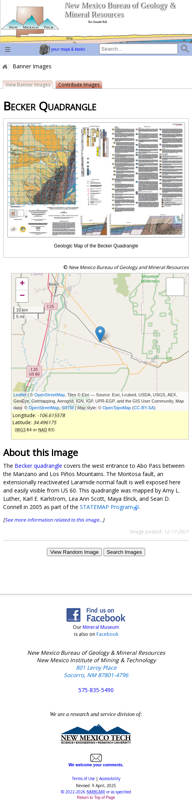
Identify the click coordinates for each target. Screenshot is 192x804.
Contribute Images (79, 84)
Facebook (107, 634)
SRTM (67, 407)
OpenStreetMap (49, 394)
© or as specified (96, 792)
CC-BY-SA (144, 407)
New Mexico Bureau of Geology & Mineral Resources (119, 9)
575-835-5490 (96, 690)
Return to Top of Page (96, 797)
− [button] (22, 296)
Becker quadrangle (38, 465)
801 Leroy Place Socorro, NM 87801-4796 (96, 671)
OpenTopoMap (117, 407)
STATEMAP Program (106, 507)
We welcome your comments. (96, 762)
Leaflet (19, 394)
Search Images (124, 552)
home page (29, 21)
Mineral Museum (100, 627)
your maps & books (62, 49)
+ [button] (22, 284)
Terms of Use (83, 778)
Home (4, 66)
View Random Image (74, 552)
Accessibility (109, 778)
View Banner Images (28, 84)
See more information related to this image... (54, 519)
